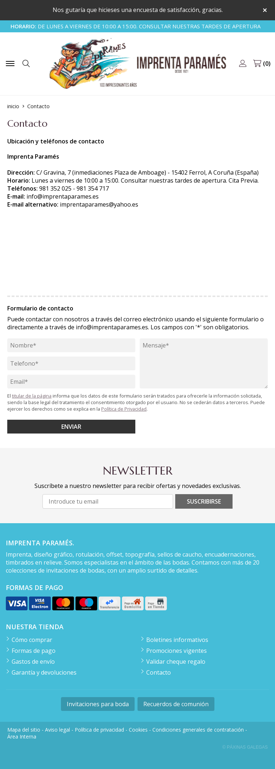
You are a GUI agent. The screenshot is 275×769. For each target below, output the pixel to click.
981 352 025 (55, 188)
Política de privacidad (99, 729)
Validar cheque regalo (175, 662)
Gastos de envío (33, 662)
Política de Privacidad (124, 409)
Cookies (138, 729)
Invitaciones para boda (98, 704)
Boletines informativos (177, 640)
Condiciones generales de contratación (198, 729)
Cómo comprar (32, 640)
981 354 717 (93, 188)
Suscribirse (204, 501)
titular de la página (32, 395)
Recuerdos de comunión (176, 704)
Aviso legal (57, 729)
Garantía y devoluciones (44, 672)
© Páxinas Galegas (245, 747)
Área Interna (21, 736)
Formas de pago (34, 651)
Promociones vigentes (176, 651)
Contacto (158, 672)
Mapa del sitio (23, 729)
